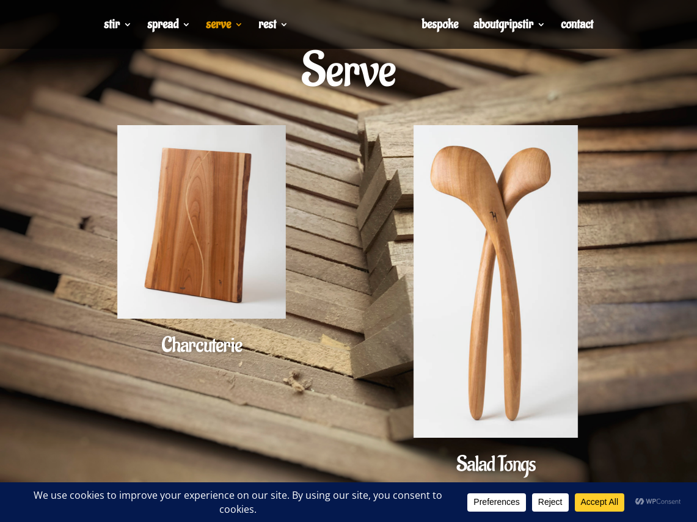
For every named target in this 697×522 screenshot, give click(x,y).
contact (577, 26)
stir (112, 26)
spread (162, 26)
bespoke (439, 26)
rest (267, 26)
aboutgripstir (503, 26)
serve (218, 26)
